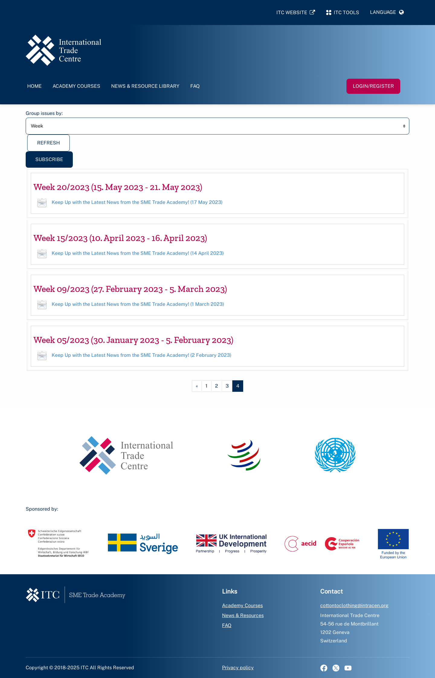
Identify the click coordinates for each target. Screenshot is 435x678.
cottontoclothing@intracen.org (354, 605)
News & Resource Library (145, 86)
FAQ (195, 86)
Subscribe (49, 159)
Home (34, 86)
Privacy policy (238, 667)
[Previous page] (197, 386)
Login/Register (373, 86)
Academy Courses (76, 86)
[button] (387, 12)
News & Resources (243, 615)
